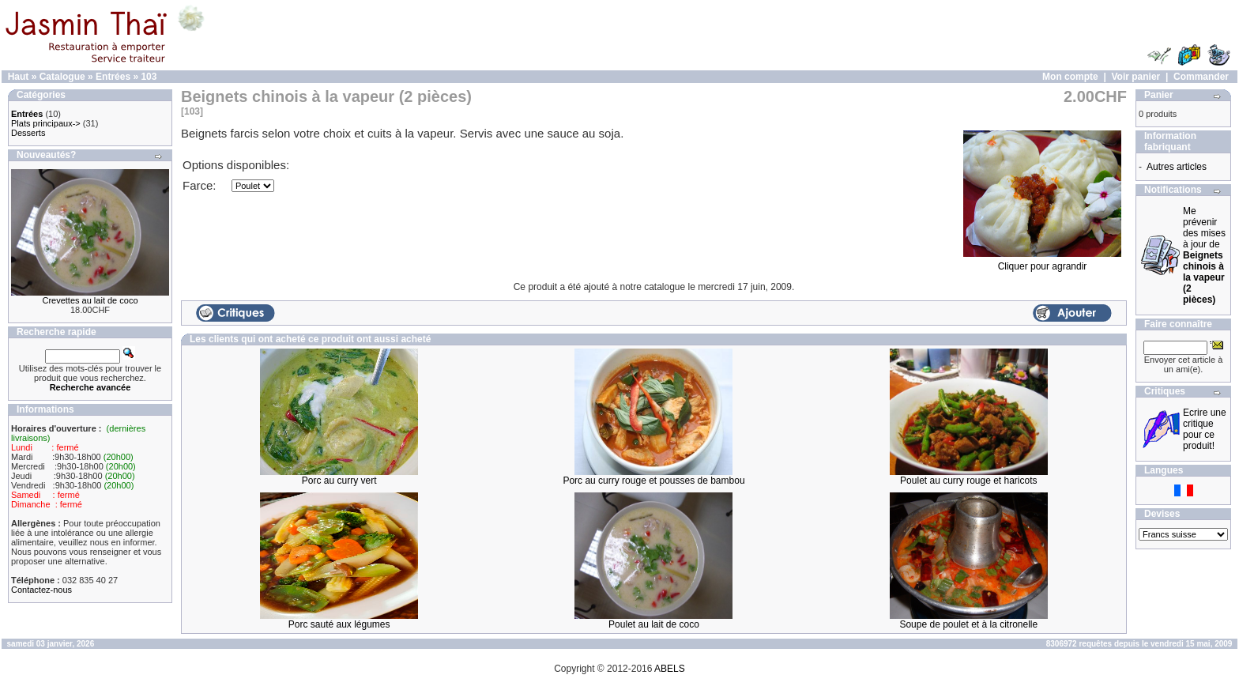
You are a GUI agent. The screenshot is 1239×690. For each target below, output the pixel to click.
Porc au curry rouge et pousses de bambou (653, 480)
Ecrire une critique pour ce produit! (1204, 429)
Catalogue (62, 76)
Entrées (113, 76)
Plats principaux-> (46, 123)
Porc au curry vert (339, 480)
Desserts (28, 133)
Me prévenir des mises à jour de (1204, 255)
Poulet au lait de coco (653, 624)
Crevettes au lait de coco (89, 300)
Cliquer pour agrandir (1042, 262)
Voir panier (1135, 76)
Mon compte (1070, 76)
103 (148, 76)
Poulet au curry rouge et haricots (968, 480)
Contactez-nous (41, 589)
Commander (1201, 76)
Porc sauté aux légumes (339, 624)
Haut (18, 76)
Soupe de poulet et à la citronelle (968, 624)
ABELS (669, 668)
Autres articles (1177, 166)
